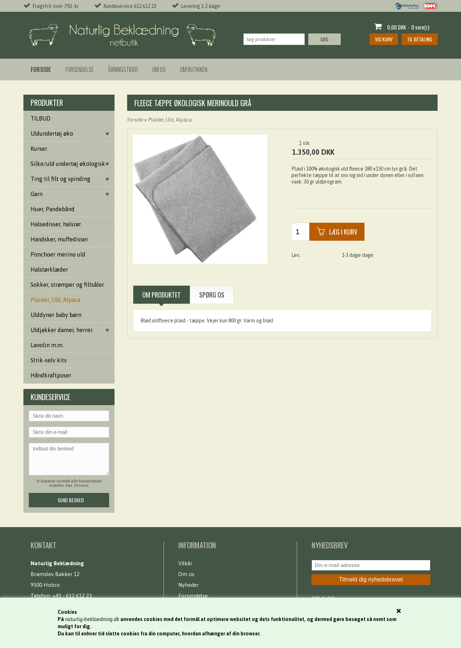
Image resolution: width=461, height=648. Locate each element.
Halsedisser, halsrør (56, 224)
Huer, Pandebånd (53, 209)
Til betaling (419, 39)
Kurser (39, 148)
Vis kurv (384, 39)
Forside (135, 120)
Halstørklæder (49, 269)
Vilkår (185, 563)
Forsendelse (80, 69)
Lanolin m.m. (47, 345)
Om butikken (193, 69)
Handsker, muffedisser (59, 239)
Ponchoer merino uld (58, 254)
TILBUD (40, 118)
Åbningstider (123, 69)
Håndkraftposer (51, 375)
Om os (159, 69)
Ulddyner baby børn (56, 315)
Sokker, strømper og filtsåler (67, 284)
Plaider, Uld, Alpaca (55, 299)
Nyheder (188, 585)
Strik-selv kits (49, 360)
